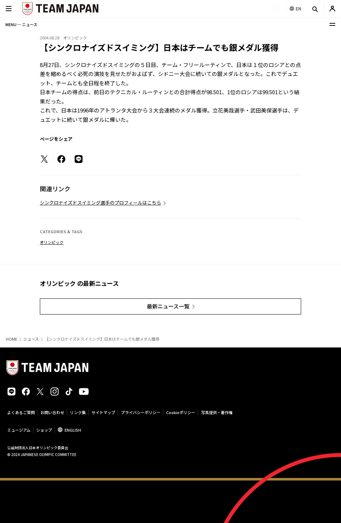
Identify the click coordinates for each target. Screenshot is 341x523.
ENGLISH (73, 430)
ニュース (31, 339)
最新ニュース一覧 (168, 306)
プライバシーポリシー (140, 412)
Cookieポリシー (180, 412)
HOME (11, 339)
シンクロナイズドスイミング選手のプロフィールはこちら (100, 202)
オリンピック (52, 242)
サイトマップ (103, 412)
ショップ (44, 430)
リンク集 (78, 412)
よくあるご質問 (21, 412)
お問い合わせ (52, 412)
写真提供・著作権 (217, 412)
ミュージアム (19, 430)
